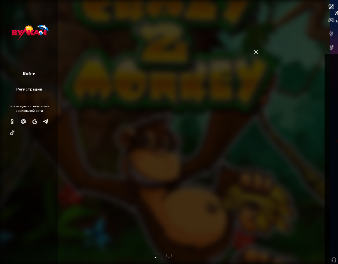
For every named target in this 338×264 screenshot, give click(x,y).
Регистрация (29, 89)
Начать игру (295, 249)
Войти (29, 73)
